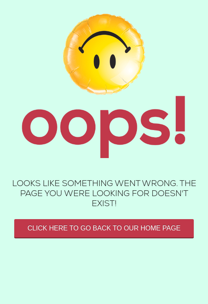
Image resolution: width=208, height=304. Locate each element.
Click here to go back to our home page (104, 228)
